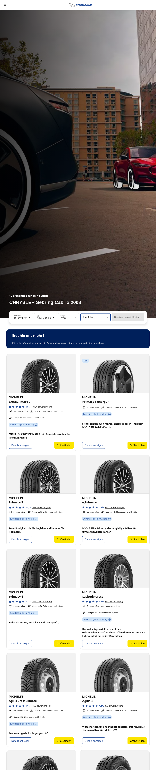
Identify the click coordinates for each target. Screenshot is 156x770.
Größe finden (64, 445)
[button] (29, 317)
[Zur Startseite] (80, 5)
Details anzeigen (20, 445)
